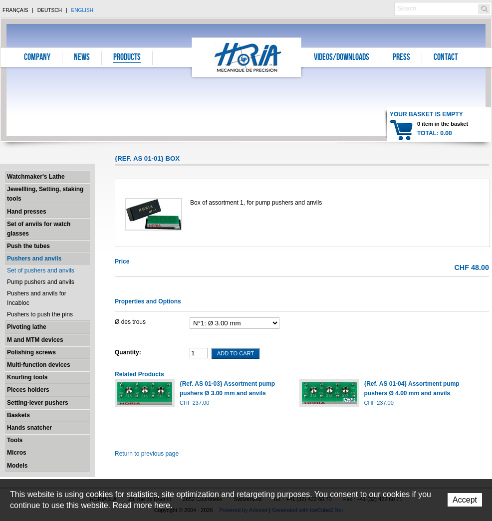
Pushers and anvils (34, 258)
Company (37, 57)
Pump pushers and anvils (40, 281)
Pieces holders (28, 389)
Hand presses (26, 211)
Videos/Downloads (341, 57)
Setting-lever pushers (37, 402)
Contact (446, 57)
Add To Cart (235, 353)
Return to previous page (147, 453)
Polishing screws (31, 352)
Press (401, 57)
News (82, 57)
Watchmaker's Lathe (36, 176)
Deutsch (49, 10)
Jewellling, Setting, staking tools (45, 194)
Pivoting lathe (26, 326)
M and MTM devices (35, 339)
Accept (465, 500)
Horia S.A (246, 57)
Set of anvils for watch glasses (38, 229)
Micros (16, 452)
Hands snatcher (29, 427)
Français (15, 10)
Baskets (18, 415)
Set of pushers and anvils (40, 270)
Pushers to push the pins (40, 314)
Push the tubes (28, 246)
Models (17, 465)
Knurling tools (27, 377)
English (82, 10)
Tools (14, 440)
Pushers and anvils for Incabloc (36, 298)
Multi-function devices (38, 364)
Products (127, 57)
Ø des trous (130, 321)
